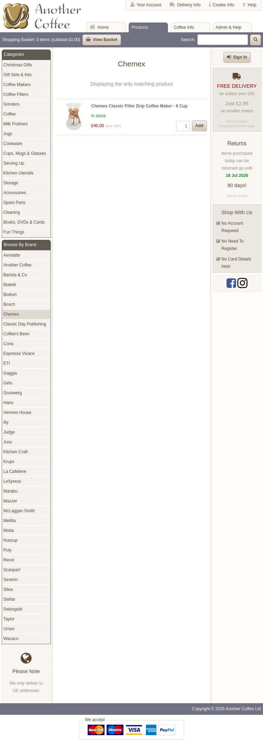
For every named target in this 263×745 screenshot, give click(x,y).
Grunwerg (13, 392)
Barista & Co (15, 274)
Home (103, 27)
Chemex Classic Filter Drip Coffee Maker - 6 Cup (139, 106)
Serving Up (14, 163)
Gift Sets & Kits (18, 74)
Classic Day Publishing (25, 324)
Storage (11, 182)
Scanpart (12, 569)
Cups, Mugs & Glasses (25, 153)
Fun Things (14, 232)
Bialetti (10, 284)
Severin (11, 579)
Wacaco (11, 638)
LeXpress (12, 481)
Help (252, 4)
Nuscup (11, 540)
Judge (9, 432)
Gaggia (10, 373)
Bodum (10, 294)
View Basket (105, 39)
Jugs (8, 133)
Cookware (13, 143)
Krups (9, 461)
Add (199, 125)
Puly (8, 550)
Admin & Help (228, 27)
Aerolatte (12, 255)
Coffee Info (184, 27)
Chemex (11, 314)
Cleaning (12, 212)
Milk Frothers (16, 123)
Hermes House (18, 412)
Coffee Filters (16, 94)
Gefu (8, 383)
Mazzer (10, 501)
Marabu (11, 491)
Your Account (149, 4)
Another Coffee (18, 265)
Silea (8, 589)
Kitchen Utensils (19, 173)
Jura (8, 442)
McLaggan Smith (19, 510)
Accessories (15, 192)
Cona (9, 343)
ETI (7, 363)
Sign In (240, 57)
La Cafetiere (15, 471)
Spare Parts (15, 202)
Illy (6, 422)
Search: (188, 39)
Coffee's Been (17, 333)
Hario (9, 402)
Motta (9, 530)
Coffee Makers (17, 84)
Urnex (9, 628)
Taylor (9, 619)
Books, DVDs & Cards (24, 222)
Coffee (10, 114)
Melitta (10, 520)
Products (140, 27)
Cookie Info (223, 4)
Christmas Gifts (18, 64)
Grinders (12, 104)
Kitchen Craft (16, 451)
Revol (9, 560)
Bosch (9, 304)
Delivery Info (189, 4)
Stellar (9, 599)
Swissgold (13, 609)
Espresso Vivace (19, 353)
